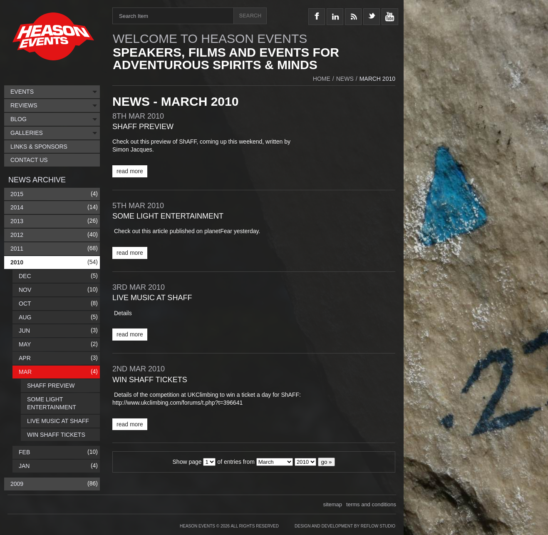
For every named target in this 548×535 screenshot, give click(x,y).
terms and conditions (371, 504)
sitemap (332, 504)
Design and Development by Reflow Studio (345, 526)
